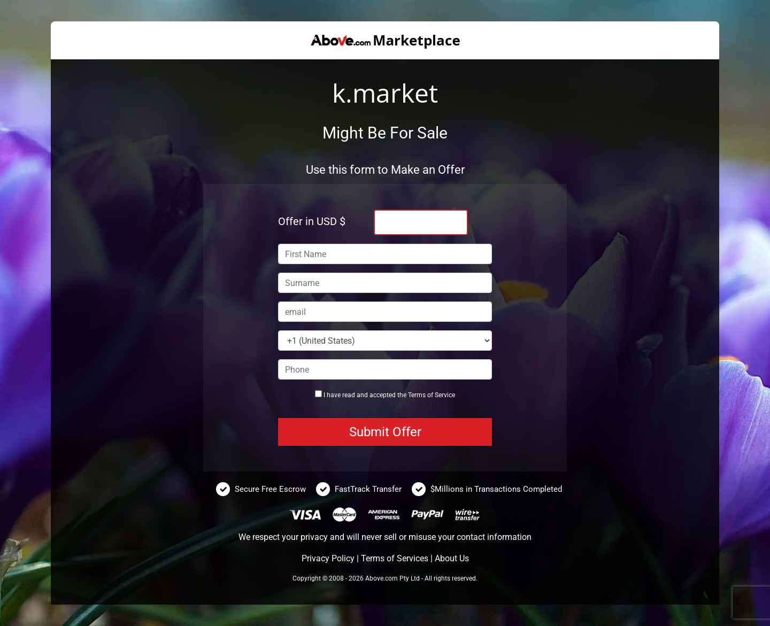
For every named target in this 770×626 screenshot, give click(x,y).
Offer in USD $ (311, 221)
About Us (452, 558)
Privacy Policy (328, 558)
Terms (417, 395)
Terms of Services (394, 558)
